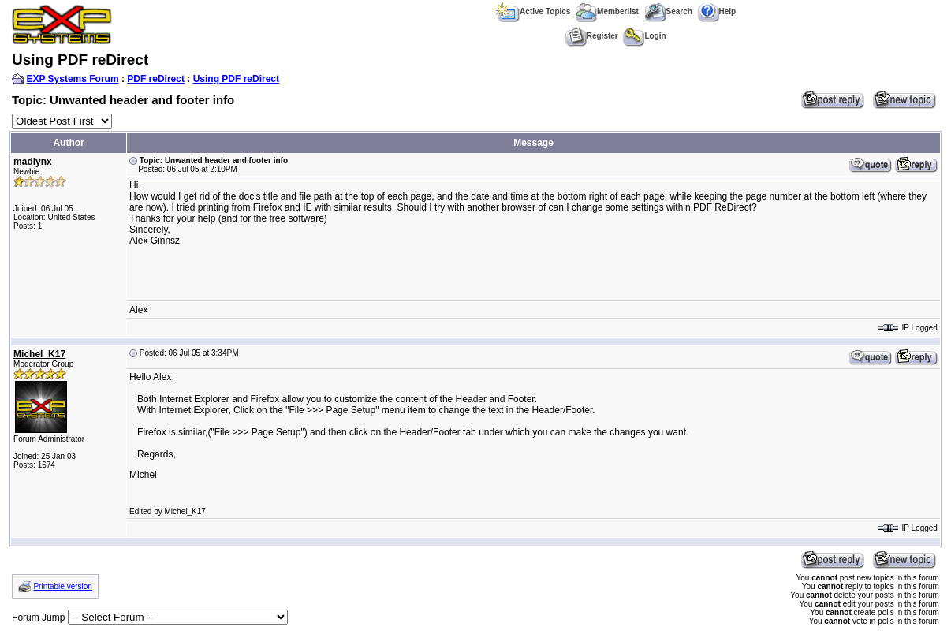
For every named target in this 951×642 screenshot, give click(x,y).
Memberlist (607, 11)
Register (591, 36)
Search (668, 11)
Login (644, 36)
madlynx (32, 161)
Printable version (62, 586)
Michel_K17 (39, 354)
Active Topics (532, 11)
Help (717, 11)
